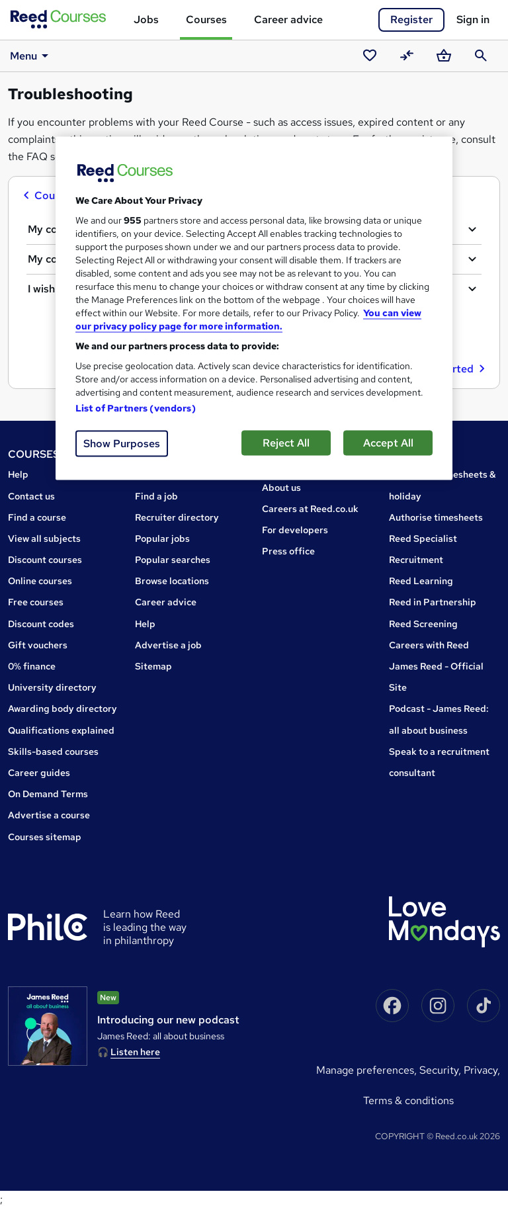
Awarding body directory (62, 708)
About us (281, 488)
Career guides (39, 773)
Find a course (37, 517)
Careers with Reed (429, 645)
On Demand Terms (48, 794)
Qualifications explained (61, 730)
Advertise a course (49, 815)
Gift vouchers (37, 645)
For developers (295, 530)
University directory (52, 687)
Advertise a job (168, 645)
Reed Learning (421, 581)
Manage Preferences (365, 1070)
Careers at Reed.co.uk (310, 509)
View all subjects (44, 538)
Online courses (40, 581)
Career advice (288, 19)
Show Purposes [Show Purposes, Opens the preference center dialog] (121, 443)
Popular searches (172, 560)
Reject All (286, 442)
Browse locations (172, 581)
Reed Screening (423, 624)
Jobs (146, 19)
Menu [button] (31, 56)
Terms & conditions (408, 1100)
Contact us (31, 496)
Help (18, 474)
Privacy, (482, 1070)
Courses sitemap (44, 837)
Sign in (472, 19)
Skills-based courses (53, 751)
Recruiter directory (177, 517)
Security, (441, 1070)
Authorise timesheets (436, 517)
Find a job (156, 496)
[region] (254, 308)
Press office (288, 551)
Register (411, 19)
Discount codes (41, 624)
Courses (206, 19)
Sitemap (153, 666)
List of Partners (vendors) (135, 407)
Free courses (36, 602)
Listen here (135, 1052)
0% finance (32, 666)
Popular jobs (162, 538)
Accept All (388, 442)
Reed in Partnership (432, 602)
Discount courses (45, 560)
